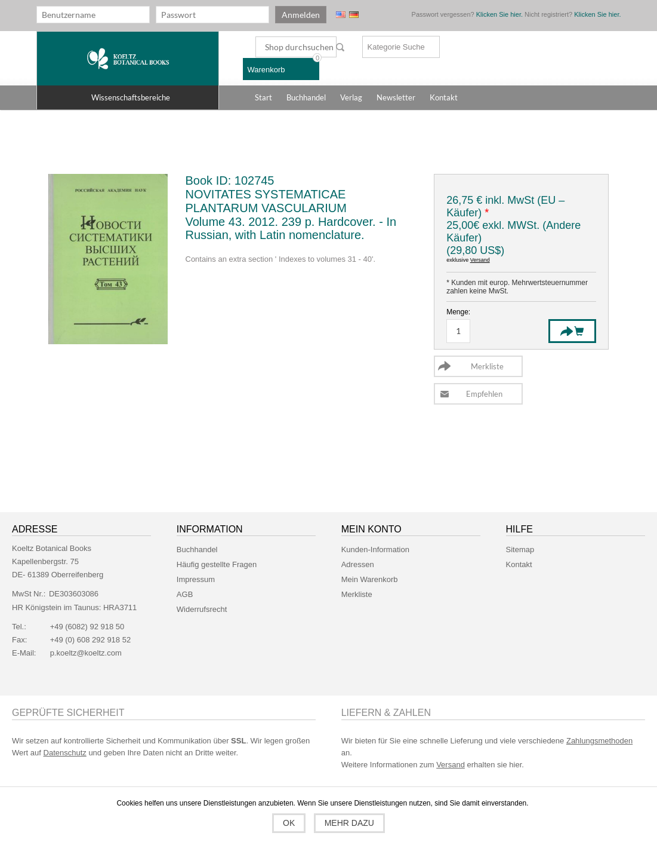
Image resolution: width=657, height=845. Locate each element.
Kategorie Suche (396, 46)
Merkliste (356, 594)
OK (289, 823)
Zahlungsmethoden (599, 740)
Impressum (196, 579)
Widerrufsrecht (202, 609)
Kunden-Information (375, 549)
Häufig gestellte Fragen (217, 564)
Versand (480, 260)
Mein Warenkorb (369, 579)
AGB (185, 594)
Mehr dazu (349, 823)
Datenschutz (65, 752)
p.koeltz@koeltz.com (86, 652)
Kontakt (519, 564)
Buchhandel (197, 549)
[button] (127, 97)
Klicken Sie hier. (499, 14)
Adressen (357, 564)
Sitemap (520, 549)
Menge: (458, 312)
